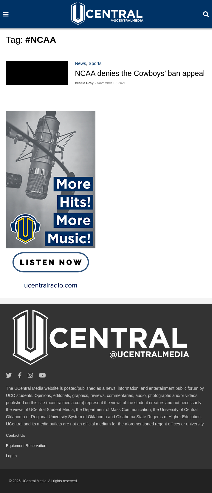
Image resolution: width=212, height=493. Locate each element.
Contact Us (15, 435)
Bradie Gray (84, 83)
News (80, 63)
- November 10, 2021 (110, 83)
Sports (95, 63)
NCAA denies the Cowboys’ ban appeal (140, 73)
